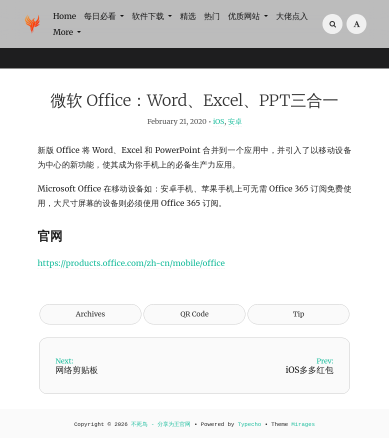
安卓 (235, 121)
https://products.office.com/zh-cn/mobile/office (131, 263)
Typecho (249, 425)
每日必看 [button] (101, 16)
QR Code (194, 314)
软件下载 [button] (149, 16)
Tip (298, 314)
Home (64, 16)
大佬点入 (292, 16)
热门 (212, 16)
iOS (218, 121)
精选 (188, 16)
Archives (91, 314)
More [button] (64, 32)
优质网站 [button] (245, 16)
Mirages (303, 425)
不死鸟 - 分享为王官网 (160, 425)
